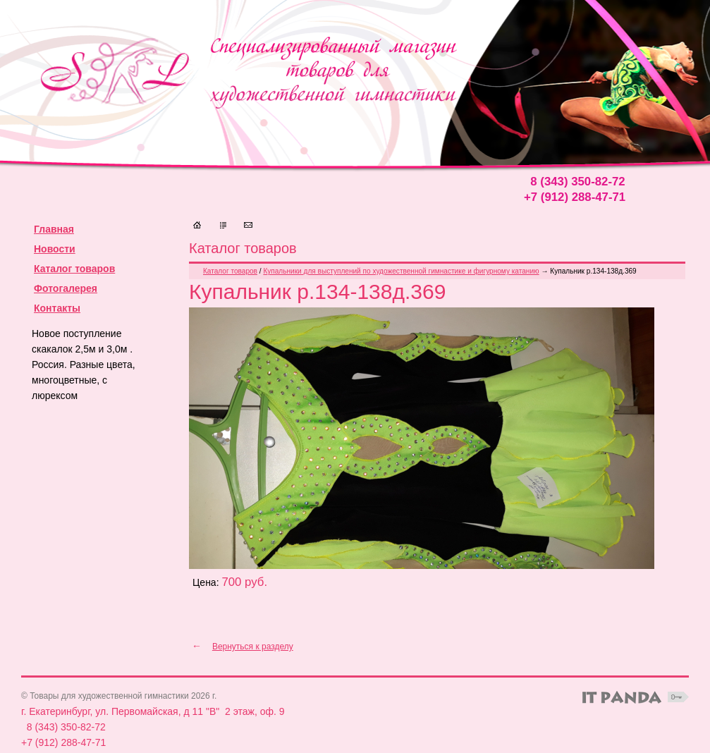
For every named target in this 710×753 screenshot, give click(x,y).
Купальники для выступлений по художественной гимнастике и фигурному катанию (401, 271)
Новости (54, 249)
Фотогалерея (65, 288)
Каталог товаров (74, 268)
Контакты (57, 308)
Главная (54, 229)
